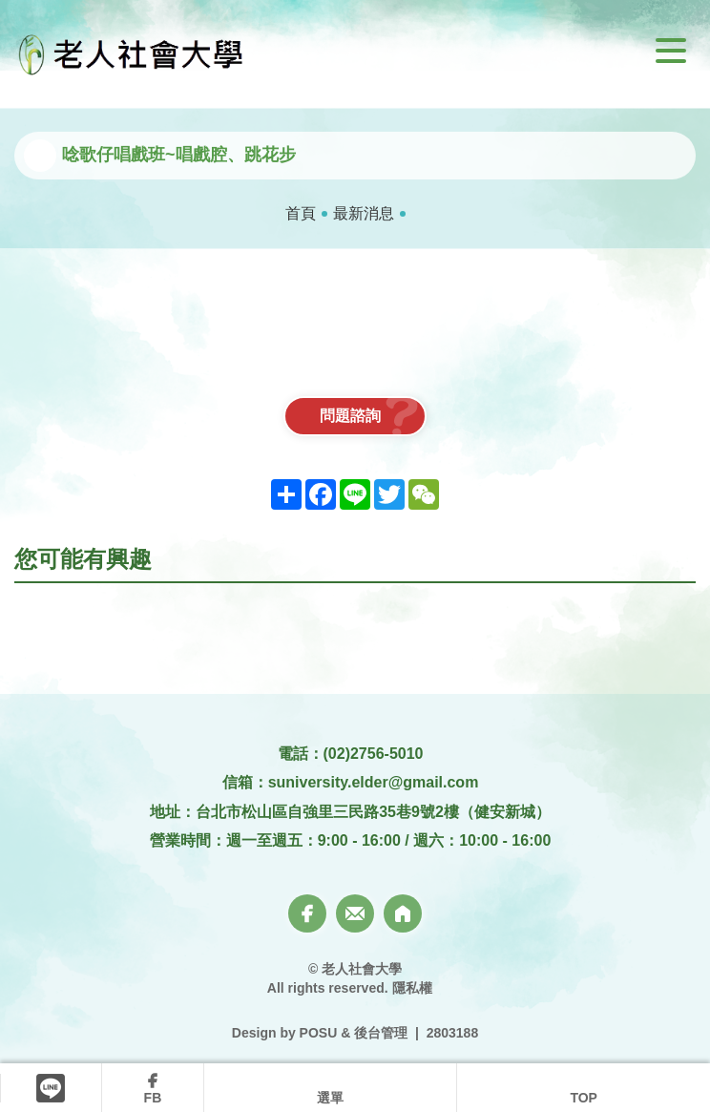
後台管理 (380, 1032)
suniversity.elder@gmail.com (373, 782)
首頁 (300, 213)
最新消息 (363, 213)
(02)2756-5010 (374, 753)
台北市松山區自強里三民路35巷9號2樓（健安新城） (373, 812)
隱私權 (412, 988)
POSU (319, 1032)
